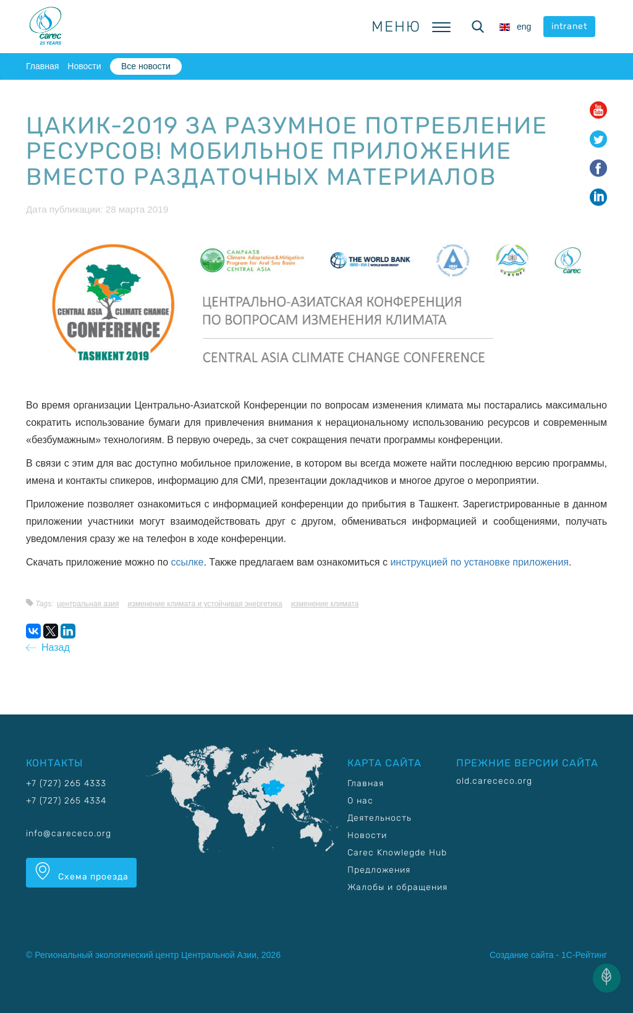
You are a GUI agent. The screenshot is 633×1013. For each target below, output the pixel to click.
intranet (569, 26)
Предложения (378, 870)
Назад (48, 647)
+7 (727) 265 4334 (66, 800)
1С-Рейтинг (584, 955)
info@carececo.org (68, 833)
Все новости (146, 66)
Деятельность (379, 818)
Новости (84, 66)
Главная (42, 66)
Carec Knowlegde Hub (397, 852)
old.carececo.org (494, 781)
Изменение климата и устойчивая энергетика (205, 604)
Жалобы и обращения (397, 887)
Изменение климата (325, 604)
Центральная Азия (88, 604)
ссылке (187, 562)
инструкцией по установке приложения (479, 562)
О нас (360, 800)
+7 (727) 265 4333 (66, 783)
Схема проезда (81, 872)
